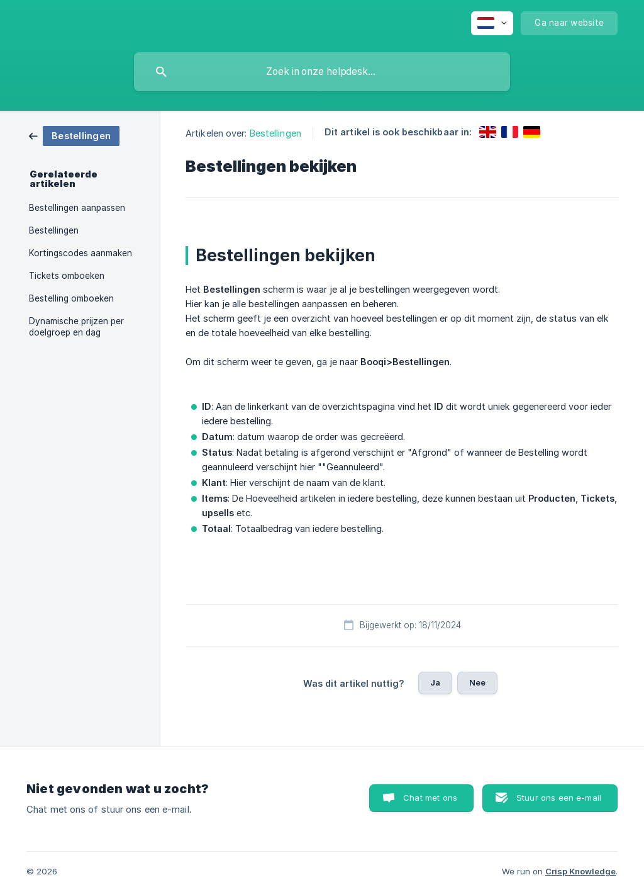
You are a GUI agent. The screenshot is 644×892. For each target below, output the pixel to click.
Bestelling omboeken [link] (71, 298)
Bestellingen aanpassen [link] (77, 208)
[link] (74, 135)
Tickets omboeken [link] (66, 276)
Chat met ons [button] (430, 798)
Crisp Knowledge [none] (580, 871)
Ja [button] (435, 682)
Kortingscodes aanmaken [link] (80, 253)
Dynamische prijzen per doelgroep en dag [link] (76, 326)
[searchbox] (322, 71)
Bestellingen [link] (54, 230)
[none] (492, 23)
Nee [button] (477, 682)
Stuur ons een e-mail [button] (558, 798)
